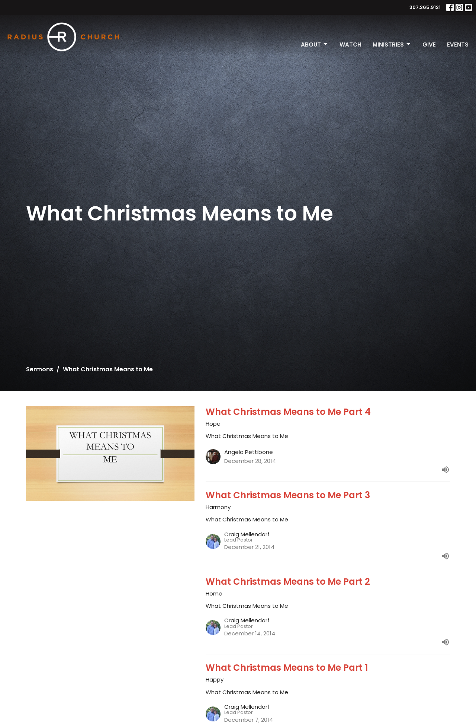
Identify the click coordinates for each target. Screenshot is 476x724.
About (314, 44)
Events (458, 44)
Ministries (392, 44)
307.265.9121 (425, 7)
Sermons (39, 369)
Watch (350, 44)
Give (429, 44)
